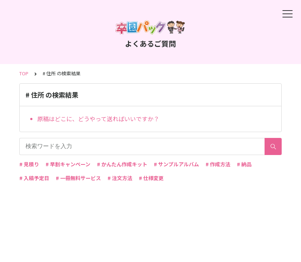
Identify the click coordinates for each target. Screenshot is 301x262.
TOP (23, 73)
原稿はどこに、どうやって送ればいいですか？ (98, 118)
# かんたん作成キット (122, 164)
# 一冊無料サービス (78, 178)
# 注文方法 (119, 178)
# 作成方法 (218, 164)
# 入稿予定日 (34, 178)
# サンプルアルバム (176, 164)
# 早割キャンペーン (68, 164)
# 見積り (29, 164)
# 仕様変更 (151, 178)
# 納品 (244, 164)
